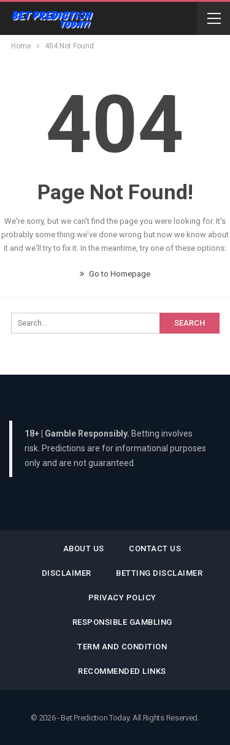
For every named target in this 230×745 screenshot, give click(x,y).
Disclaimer (66, 573)
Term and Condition (122, 646)
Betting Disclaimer (159, 573)
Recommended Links (122, 671)
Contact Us (155, 548)
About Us (83, 548)
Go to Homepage (115, 273)
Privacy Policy (122, 597)
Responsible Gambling (122, 622)
